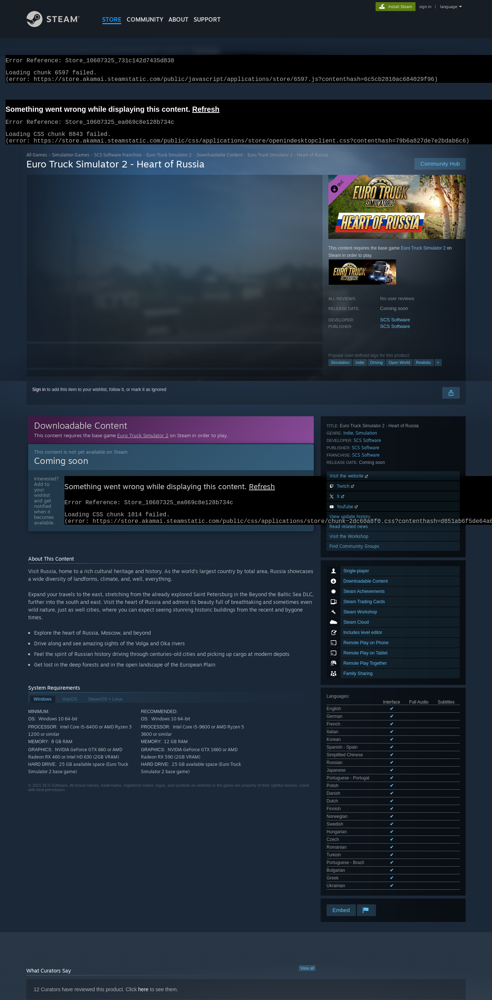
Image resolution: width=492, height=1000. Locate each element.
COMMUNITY (145, 19)
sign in (425, 6)
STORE (112, 19)
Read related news (348, 734)
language (448, 6)
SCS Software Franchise (118, 163)
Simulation (340, 371)
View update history (349, 724)
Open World (399, 371)
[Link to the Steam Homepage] (58, 25)
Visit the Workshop (348, 744)
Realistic (423, 371)
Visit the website (349, 683)
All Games (36, 163)
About (178, 19)
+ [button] (438, 371)
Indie (359, 371)
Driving (376, 371)
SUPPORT (207, 19)
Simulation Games (70, 163)
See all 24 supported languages (357, 612)
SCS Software (395, 328)
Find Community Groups (354, 754)
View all (307, 851)
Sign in (39, 398)
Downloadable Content (220, 163)
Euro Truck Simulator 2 (169, 163)
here (143, 872)
